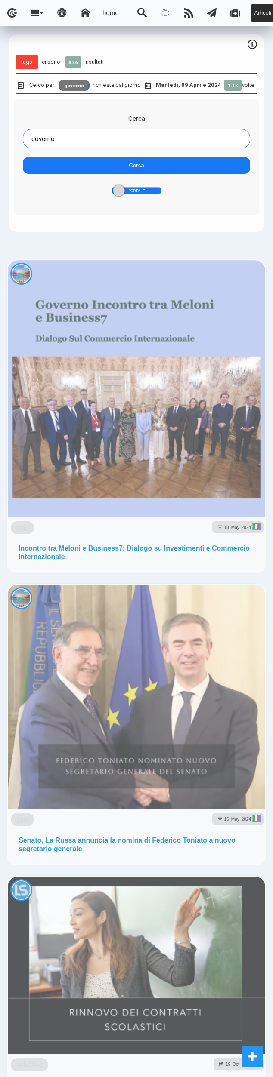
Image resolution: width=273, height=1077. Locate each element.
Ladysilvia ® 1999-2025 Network (138, 633)
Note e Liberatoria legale (136, 658)
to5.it (201, 590)
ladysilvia (71, 692)
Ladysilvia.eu (203, 572)
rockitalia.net (132, 590)
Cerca (136, 118)
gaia (22, 355)
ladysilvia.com (105, 572)
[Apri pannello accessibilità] (62, 13)
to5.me (172, 590)
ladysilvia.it (154, 572)
